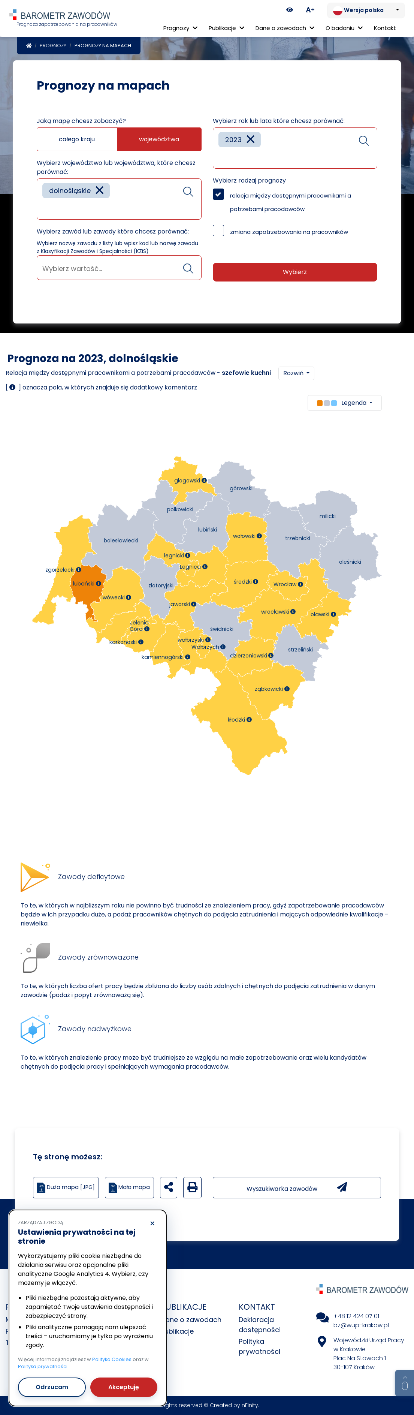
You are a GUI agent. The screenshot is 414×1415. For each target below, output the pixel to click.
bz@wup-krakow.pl (361, 1325)
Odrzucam (52, 1387)
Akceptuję (123, 1387)
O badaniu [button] (344, 28)
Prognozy (53, 45)
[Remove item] (100, 190)
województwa (159, 139)
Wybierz (295, 272)
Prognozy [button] (180, 28)
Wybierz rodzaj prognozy (249, 180)
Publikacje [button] (226, 28)
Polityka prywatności (42, 1366)
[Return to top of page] (404, 1383)
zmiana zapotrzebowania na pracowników (289, 232)
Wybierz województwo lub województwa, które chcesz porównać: (116, 167)
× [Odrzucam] (152, 1224)
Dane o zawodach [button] (285, 28)
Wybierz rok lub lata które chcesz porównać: (279, 121)
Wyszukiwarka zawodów (297, 1187)
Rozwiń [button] (294, 373)
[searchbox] (45, 208)
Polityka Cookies (112, 1359)
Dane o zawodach (191, 1319)
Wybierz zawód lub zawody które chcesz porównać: (113, 231)
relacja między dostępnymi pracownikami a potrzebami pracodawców (290, 202)
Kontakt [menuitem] (385, 28)
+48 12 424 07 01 (356, 1316)
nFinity (250, 1405)
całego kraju (77, 139)
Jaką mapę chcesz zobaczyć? (81, 121)
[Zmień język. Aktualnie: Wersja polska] (366, 10)
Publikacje (177, 1331)
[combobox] (119, 199)
